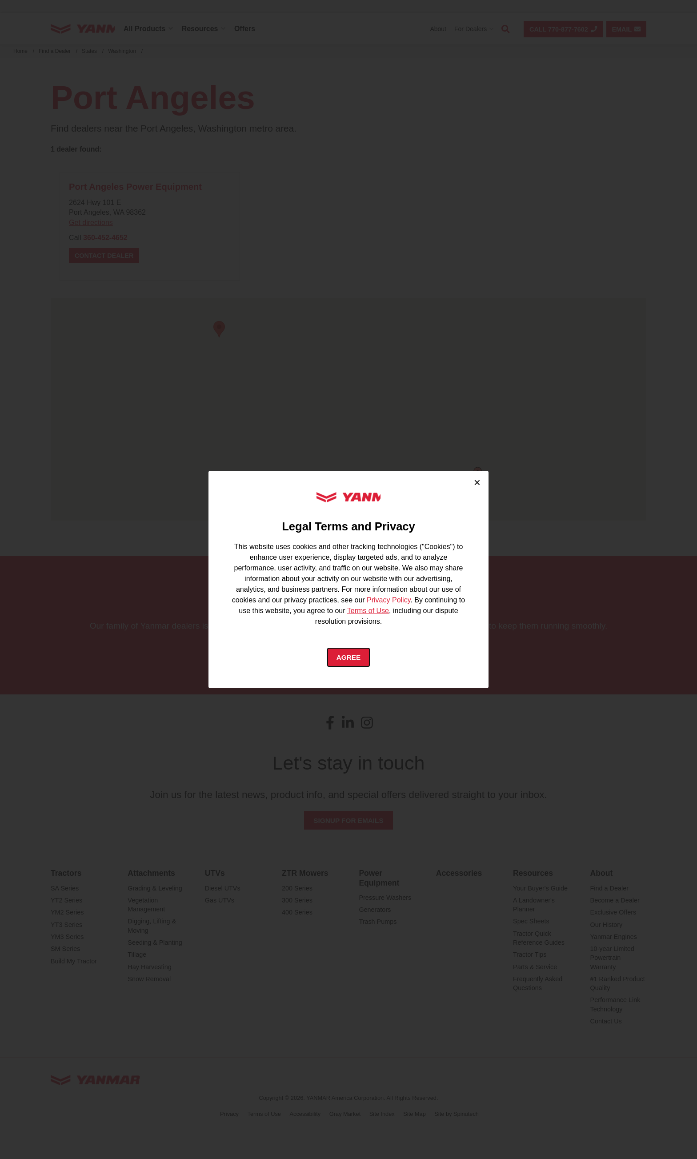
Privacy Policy (388, 600)
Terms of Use (368, 610)
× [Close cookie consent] (477, 481)
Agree (348, 658)
